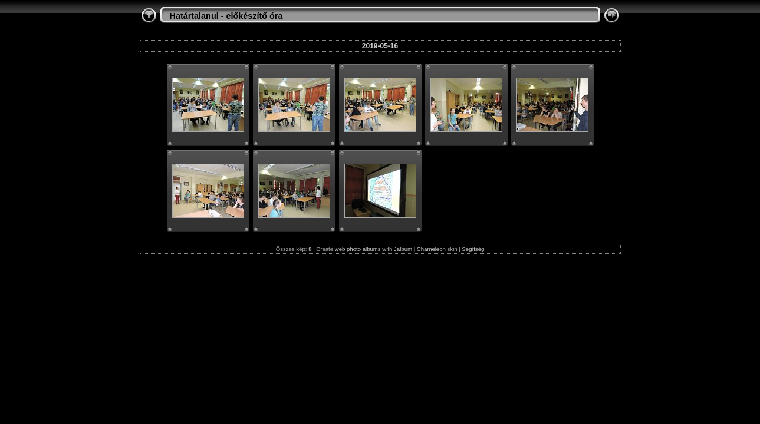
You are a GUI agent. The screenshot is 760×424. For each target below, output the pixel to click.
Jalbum (403, 249)
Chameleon (431, 249)
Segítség (473, 249)
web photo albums (358, 249)
